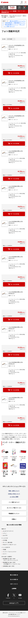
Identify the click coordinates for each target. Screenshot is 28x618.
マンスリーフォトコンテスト (9, 551)
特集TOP (3, 529)
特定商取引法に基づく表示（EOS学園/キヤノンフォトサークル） (12, 563)
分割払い (14, 519)
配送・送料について (14, 491)
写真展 (4, 549)
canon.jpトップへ (14, 603)
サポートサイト (14, 584)
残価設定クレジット (14, 513)
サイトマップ (11, 612)
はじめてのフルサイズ (8, 531)
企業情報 (14, 588)
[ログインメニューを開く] (21, 2)
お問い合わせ (5, 612)
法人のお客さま (14, 579)
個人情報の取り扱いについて (14, 614)
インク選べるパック (9, 26)
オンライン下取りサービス (14, 508)
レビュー (5, 533)
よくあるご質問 (14, 497)
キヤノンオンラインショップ (15, 15)
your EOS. (5, 535)
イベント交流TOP (5, 547)
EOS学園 (5, 540)
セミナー (5, 554)
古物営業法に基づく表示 (8, 566)
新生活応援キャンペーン (11, 24)
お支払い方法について (14, 494)
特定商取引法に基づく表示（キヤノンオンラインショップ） (10, 559)
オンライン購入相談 (7, 542)
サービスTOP (4, 538)
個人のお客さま (4, 15)
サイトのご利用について (21, 612)
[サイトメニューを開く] (25, 2)
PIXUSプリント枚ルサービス (9, 544)
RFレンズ (22, 24)
